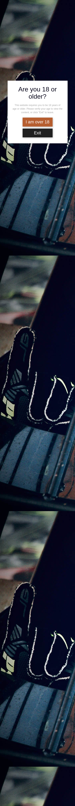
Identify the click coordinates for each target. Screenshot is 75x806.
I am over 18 (37, 122)
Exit (37, 133)
